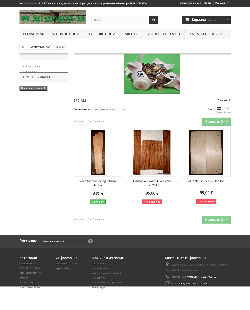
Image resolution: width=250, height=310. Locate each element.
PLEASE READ (33, 34)
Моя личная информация (106, 282)
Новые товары (36, 84)
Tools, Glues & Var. (205, 34)
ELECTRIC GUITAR (103, 34)
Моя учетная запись (109, 258)
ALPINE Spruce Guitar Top (206, 181)
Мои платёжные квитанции (107, 273)
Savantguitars (32, 64)
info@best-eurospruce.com (193, 283)
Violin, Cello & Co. (164, 34)
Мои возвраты (100, 268)
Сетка (219, 110)
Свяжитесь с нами (190, 3)
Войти (208, 3)
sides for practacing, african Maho (98, 183)
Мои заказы (98, 263)
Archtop (132, 34)
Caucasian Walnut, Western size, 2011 (152, 183)
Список (227, 110)
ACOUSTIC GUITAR (66, 34)
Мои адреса (98, 277)
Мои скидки (98, 287)
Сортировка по (82, 109)
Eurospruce (31, 70)
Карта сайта (62, 268)
